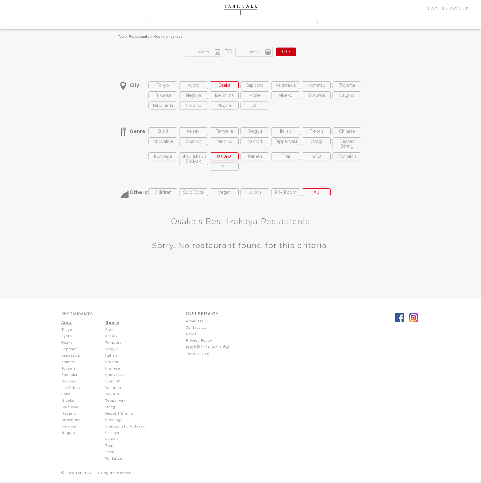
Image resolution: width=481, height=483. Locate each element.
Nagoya (194, 97)
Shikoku (193, 108)
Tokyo (163, 86)
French (316, 134)
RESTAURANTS (138, 22)
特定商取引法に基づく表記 (212, 354)
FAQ (240, 22)
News (193, 341)
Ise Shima (224, 97)
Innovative (163, 145)
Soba (316, 162)
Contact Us (198, 335)
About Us (197, 329)
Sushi (163, 134)
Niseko (285, 97)
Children (163, 200)
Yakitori (255, 145)
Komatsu (316, 86)
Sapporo (255, 86)
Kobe (255, 97)
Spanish (193, 145)
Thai (286, 162)
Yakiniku (224, 145)
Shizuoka (316, 97)
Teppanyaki (286, 145)
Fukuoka (162, 97)
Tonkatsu (347, 162)
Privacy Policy (201, 348)
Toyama (347, 86)
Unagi (316, 145)
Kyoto (194, 86)
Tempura (224, 134)
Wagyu (255, 134)
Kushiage (162, 162)
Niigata (224, 108)
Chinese (347, 134)
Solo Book (194, 200)
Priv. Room (286, 200)
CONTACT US (291, 22)
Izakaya (176, 36)
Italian (285, 134)
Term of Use (200, 360)
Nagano (347, 97)
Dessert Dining (347, 148)
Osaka (159, 36)
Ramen (255, 162)
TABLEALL (240, 10)
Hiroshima (163, 108)
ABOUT (189, 22)
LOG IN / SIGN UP (448, 8)
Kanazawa (286, 86)
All (255, 108)
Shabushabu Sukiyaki (193, 165)
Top (121, 36)
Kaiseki (194, 134)
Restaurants (139, 36)
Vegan (224, 200)
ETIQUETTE (342, 22)
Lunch (255, 200)
